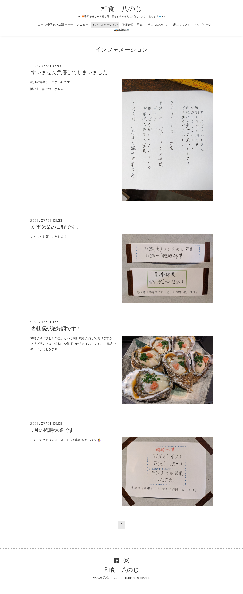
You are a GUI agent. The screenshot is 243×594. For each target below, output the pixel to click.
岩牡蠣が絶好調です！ (56, 328)
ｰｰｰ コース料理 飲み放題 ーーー (53, 24)
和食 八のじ (121, 9)
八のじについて (159, 24)
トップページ (202, 24)
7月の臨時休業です (52, 430)
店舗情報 (127, 24)
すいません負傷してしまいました (69, 72)
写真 (140, 24)
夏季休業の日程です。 (56, 227)
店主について (181, 24)
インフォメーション (105, 24)
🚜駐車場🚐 (122, 30)
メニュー (82, 24)
